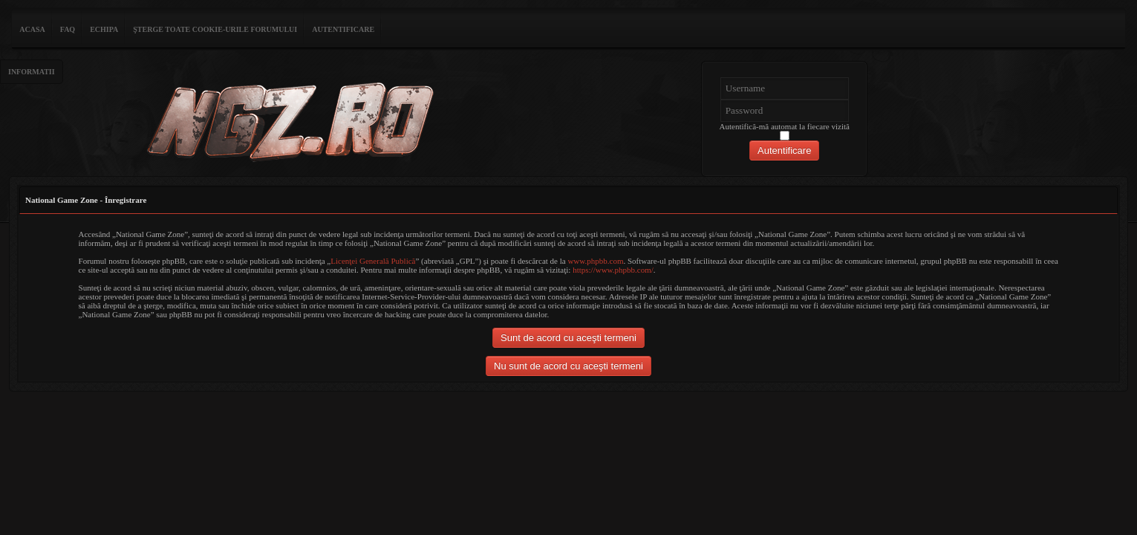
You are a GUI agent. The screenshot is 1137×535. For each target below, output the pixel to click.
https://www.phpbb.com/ (613, 269)
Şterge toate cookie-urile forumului (215, 29)
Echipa (104, 29)
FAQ (67, 29)
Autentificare (343, 29)
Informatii (31, 72)
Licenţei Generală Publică (372, 260)
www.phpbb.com (595, 260)
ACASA (32, 29)
